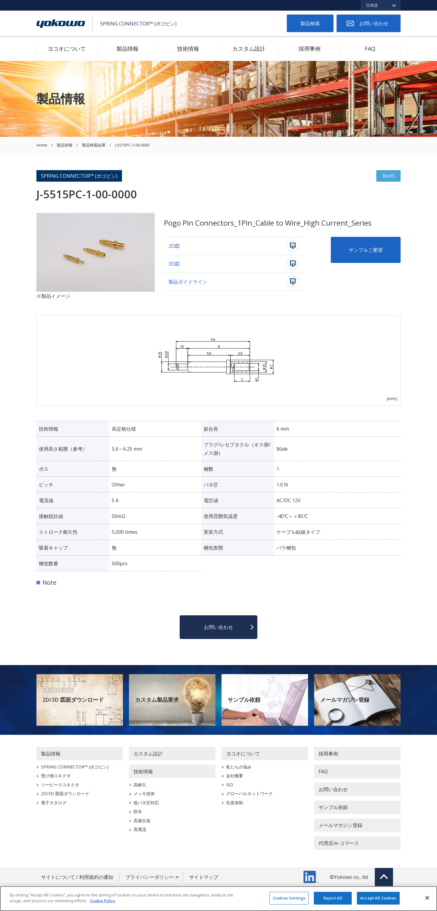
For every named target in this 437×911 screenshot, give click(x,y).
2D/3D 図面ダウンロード (73, 699)
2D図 (174, 246)
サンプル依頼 (244, 699)
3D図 (174, 264)
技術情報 (188, 48)
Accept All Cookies (378, 898)
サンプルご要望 (366, 250)
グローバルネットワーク (249, 793)
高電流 (140, 829)
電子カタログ (53, 802)
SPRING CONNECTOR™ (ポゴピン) (79, 176)
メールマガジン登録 (344, 699)
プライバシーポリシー (149, 877)
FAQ (370, 48)
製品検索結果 (94, 145)
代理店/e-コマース (339, 843)
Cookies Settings (289, 898)
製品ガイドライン (187, 281)
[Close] (427, 897)
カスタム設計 (248, 48)
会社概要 (234, 775)
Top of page (384, 877)
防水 (138, 811)
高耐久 (140, 785)
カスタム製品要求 (157, 699)
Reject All (333, 898)
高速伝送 (142, 820)
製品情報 (127, 48)
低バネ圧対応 (146, 802)
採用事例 (309, 48)
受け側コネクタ (56, 775)
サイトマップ (203, 877)
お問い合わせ (373, 23)
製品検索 (310, 23)
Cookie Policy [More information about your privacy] (102, 900)
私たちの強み (239, 767)
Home (41, 145)
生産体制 (234, 802)
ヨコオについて (67, 48)
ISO (229, 785)
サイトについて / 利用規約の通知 (77, 877)
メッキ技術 (144, 793)
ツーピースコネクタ (60, 785)
